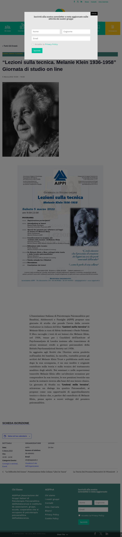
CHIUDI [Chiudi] (94, 14)
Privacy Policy (51, 44)
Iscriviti (37, 50)
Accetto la (46, 44)
